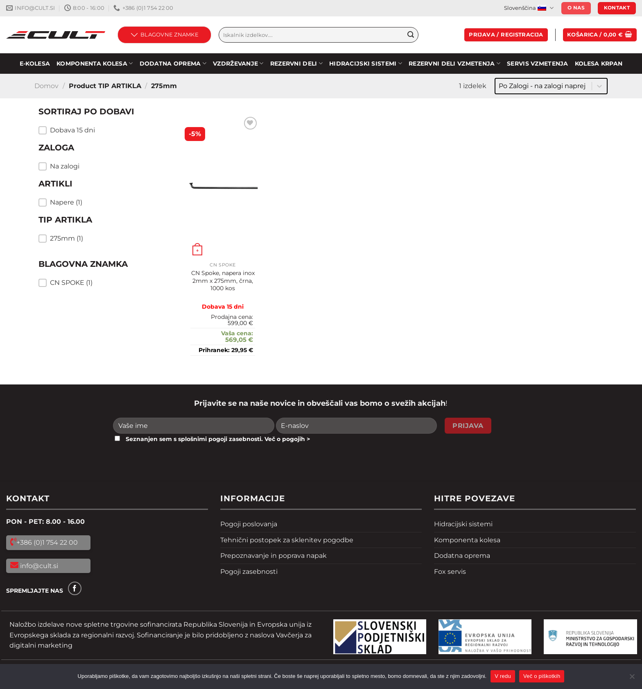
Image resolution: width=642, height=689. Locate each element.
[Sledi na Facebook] (74, 588)
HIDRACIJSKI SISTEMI (365, 63)
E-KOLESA (35, 63)
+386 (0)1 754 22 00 (47, 542)
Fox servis (450, 571)
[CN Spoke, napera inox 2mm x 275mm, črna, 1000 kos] (222, 186)
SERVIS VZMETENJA (537, 63)
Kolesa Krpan (598, 63)
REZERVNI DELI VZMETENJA (454, 63)
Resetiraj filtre (78, 304)
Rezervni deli (296, 63)
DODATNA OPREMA (173, 63)
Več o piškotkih (541, 676)
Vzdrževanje (238, 63)
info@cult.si (38, 566)
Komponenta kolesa (467, 540)
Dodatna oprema (462, 555)
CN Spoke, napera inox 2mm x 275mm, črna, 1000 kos (223, 280)
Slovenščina (528, 8)
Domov (46, 86)
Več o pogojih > (287, 439)
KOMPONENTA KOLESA (95, 63)
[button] (100, 130)
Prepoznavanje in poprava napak (273, 555)
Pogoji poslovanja (248, 524)
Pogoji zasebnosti (249, 571)
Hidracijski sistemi (463, 524)
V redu (503, 676)
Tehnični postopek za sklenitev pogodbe (286, 540)
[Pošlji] (411, 35)
